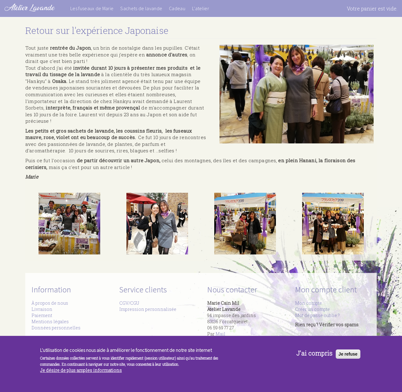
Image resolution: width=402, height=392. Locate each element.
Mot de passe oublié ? (317, 315)
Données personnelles (55, 328)
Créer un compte (312, 309)
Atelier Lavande (29, 7)
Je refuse (347, 355)
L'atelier (200, 8)
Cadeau (177, 8)
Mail (220, 334)
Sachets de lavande (141, 8)
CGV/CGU (129, 303)
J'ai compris (314, 355)
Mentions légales (50, 321)
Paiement (41, 315)
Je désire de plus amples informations (81, 372)
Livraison (41, 309)
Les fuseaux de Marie (91, 8)
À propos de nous (49, 303)
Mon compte (308, 303)
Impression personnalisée (147, 309)
